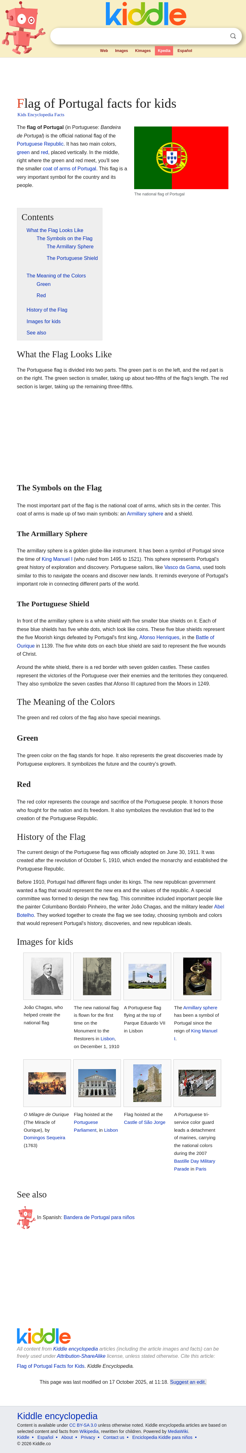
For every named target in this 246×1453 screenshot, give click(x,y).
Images (121, 51)
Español (185, 51)
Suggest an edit (187, 1382)
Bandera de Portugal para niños (99, 1217)
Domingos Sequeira (44, 1137)
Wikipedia (89, 1431)
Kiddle (23, 1437)
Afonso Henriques (159, 637)
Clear (220, 36)
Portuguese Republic (40, 144)
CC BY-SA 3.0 (82, 1425)
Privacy (88, 1437)
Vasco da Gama (182, 567)
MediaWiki (178, 1431)
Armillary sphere (145, 513)
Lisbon (107, 1038)
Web (104, 51)
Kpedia (164, 51)
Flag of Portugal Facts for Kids (51, 1366)
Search (233, 36)
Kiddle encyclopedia (75, 1349)
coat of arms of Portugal (69, 168)
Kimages (143, 51)
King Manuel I (57, 559)
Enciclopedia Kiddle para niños (162, 1437)
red (44, 152)
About (67, 1437)
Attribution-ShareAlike (81, 1356)
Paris (201, 1168)
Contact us (113, 1437)
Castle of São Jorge (145, 1122)
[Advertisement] (123, 75)
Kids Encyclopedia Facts (41, 114)
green (23, 152)
